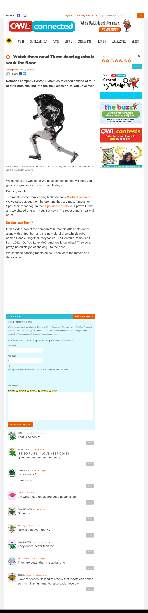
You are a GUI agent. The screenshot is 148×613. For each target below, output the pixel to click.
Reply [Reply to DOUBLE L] (90, 589)
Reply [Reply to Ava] (90, 535)
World (21, 42)
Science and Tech (38, 42)
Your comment (13, 385)
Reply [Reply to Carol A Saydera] (90, 552)
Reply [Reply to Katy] (90, 568)
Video (15, 70)
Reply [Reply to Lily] (90, 502)
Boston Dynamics (78, 197)
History (102, 42)
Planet (56, 42)
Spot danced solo (57, 206)
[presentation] (27, 378)
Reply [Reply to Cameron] (90, 486)
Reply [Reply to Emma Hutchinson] (90, 519)
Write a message (84, 316)
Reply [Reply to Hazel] (90, 443)
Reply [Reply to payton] (90, 464)
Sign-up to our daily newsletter (81, 15)
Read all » (137, 66)
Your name (12, 345)
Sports (68, 42)
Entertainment (85, 42)
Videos (135, 42)
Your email (12, 355)
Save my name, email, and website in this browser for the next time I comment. (38, 369)
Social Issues (119, 42)
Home (10, 41)
